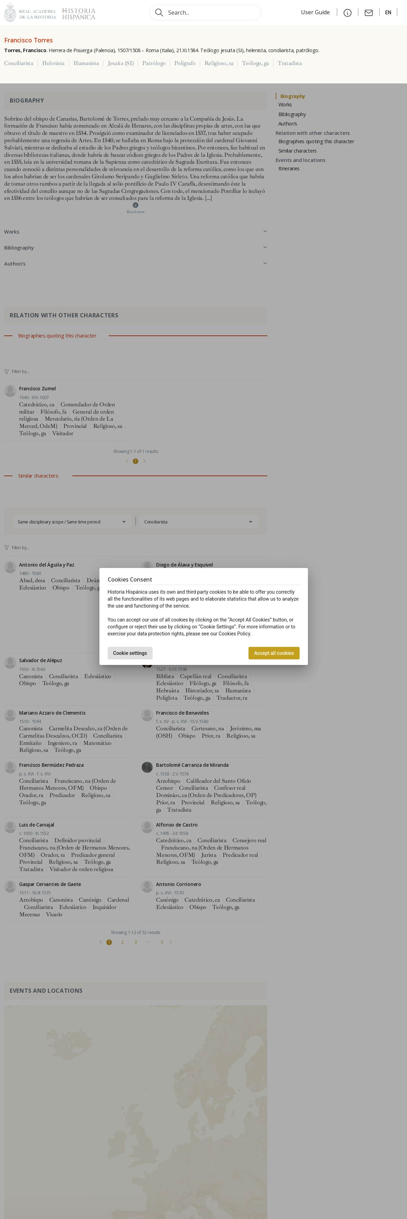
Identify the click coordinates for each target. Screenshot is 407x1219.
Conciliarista (18, 63)
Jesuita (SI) (120, 63)
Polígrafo (184, 63)
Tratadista (290, 63)
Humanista (86, 63)
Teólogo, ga (255, 63)
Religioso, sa (219, 63)
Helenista (53, 63)
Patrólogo (153, 63)
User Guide (316, 12)
